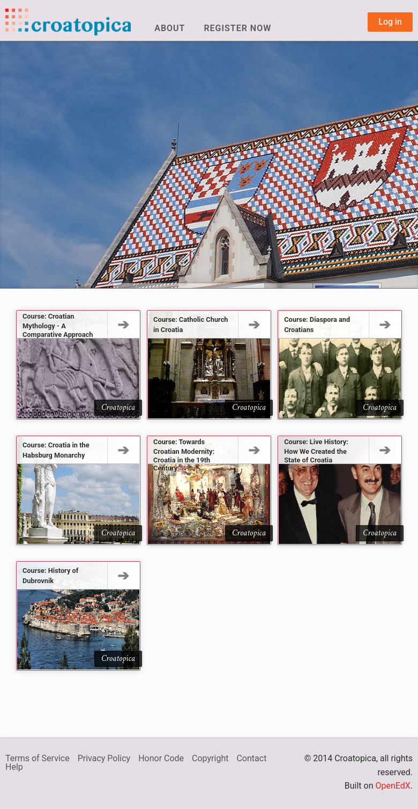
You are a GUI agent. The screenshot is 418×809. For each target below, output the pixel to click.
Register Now (237, 28)
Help (14, 767)
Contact (251, 758)
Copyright (210, 758)
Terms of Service (37, 758)
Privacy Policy (104, 758)
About (169, 28)
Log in (390, 22)
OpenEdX (392, 786)
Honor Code (161, 758)
